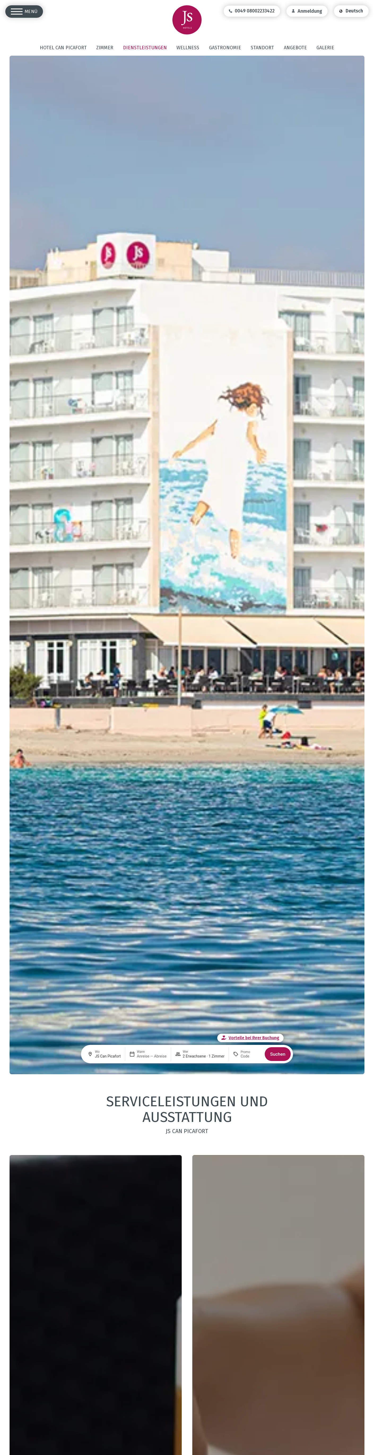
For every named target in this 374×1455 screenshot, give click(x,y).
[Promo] (250, 1056)
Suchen (277, 1054)
